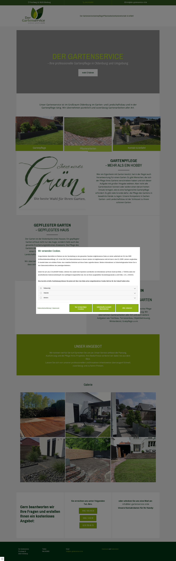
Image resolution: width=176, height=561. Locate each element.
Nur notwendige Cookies (81, 308)
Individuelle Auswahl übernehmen (104, 308)
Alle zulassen (127, 308)
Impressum (55, 308)
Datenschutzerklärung (44, 308)
